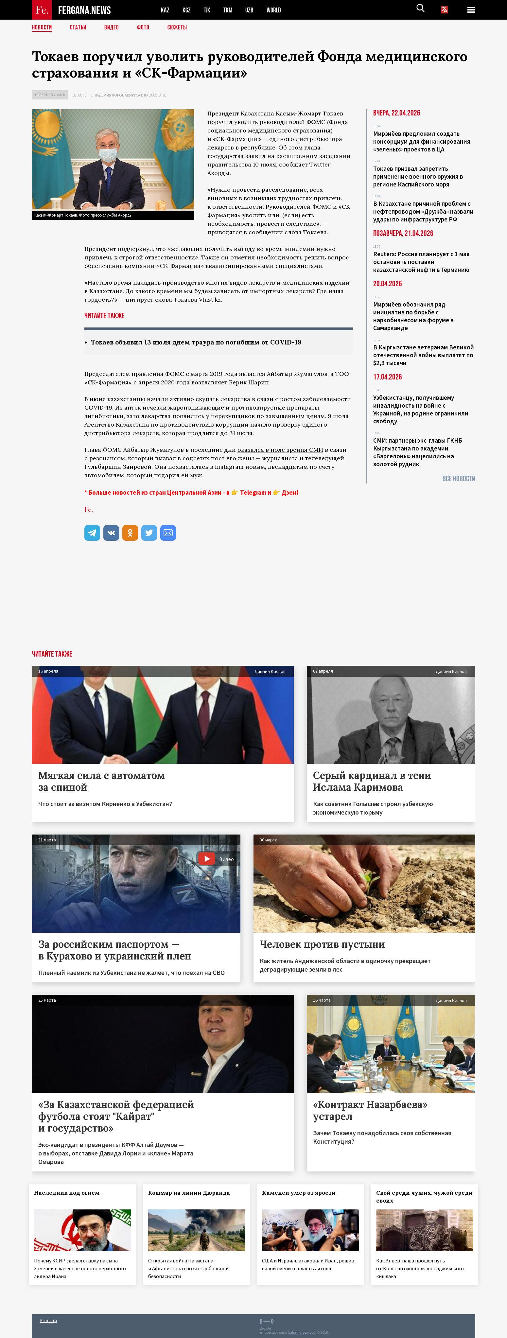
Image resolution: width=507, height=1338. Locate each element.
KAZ (165, 10)
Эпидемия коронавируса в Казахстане (128, 95)
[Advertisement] (253, 601)
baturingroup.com (302, 1331)
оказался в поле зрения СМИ (280, 450)
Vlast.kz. (210, 299)
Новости (42, 28)
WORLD (276, 10)
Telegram (253, 493)
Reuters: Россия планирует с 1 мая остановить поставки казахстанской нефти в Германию (421, 261)
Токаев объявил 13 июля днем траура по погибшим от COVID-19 (201, 342)
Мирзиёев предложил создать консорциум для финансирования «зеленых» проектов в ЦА (421, 141)
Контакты (48, 1318)
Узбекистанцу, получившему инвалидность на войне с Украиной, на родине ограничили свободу (420, 409)
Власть (79, 95)
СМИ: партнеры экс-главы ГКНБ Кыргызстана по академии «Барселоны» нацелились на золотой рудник (417, 452)
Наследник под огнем (70, 1193)
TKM (229, 10)
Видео (114, 28)
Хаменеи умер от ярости (302, 1193)
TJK (207, 10)
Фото (146, 28)
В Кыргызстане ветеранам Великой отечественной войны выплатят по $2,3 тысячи (423, 355)
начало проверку (275, 425)
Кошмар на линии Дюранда (192, 1193)
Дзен (289, 493)
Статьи (79, 28)
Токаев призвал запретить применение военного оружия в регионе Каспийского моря (418, 176)
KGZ (187, 10)
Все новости (459, 479)
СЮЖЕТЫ (180, 28)
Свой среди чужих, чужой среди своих (417, 1197)
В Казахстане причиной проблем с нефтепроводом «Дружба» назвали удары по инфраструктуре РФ (423, 211)
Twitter (319, 164)
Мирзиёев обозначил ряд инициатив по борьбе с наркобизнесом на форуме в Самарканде (413, 316)
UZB (251, 10)
